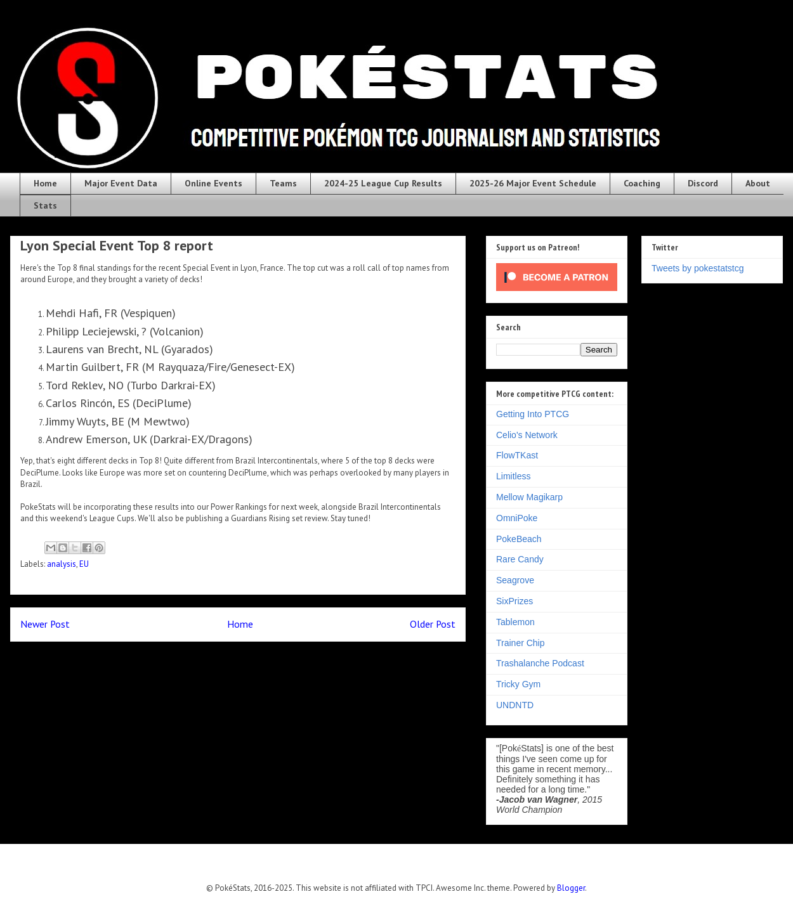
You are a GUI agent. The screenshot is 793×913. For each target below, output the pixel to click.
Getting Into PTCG (532, 414)
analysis (61, 564)
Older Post (432, 624)
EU (84, 564)
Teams (283, 183)
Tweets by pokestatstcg (698, 268)
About (757, 183)
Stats (45, 205)
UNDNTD (515, 705)
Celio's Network (527, 435)
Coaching (642, 183)
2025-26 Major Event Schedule (532, 183)
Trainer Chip (520, 643)
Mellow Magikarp (529, 497)
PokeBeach (519, 539)
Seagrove (515, 580)
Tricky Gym (518, 684)
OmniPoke (516, 518)
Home (45, 183)
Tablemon (515, 622)
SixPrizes (514, 601)
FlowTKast (517, 455)
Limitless (513, 476)
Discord (703, 183)
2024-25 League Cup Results (383, 183)
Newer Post (45, 624)
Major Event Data (120, 183)
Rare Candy (520, 559)
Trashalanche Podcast (540, 663)
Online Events (213, 183)
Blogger (571, 888)
